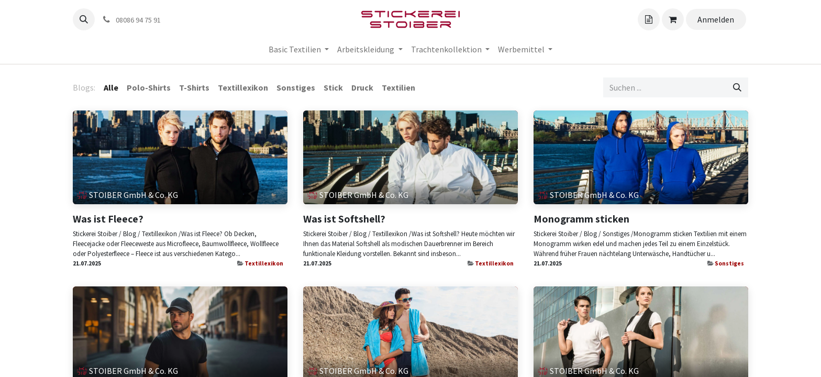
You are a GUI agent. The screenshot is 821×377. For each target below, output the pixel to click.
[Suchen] (737, 87)
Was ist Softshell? (344, 219)
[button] (84, 19)
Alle (111, 87)
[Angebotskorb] (649, 19)
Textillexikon (264, 263)
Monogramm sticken (581, 219)
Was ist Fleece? (108, 219)
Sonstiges (729, 263)
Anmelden (715, 19)
